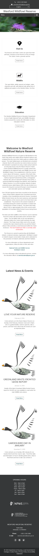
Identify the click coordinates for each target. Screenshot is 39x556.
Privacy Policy (23, 552)
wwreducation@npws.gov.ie (26, 255)
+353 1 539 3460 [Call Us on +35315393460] (21, 2)
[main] (19, 201)
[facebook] (15, 540)
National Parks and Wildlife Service (19, 248)
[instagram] (19, 540)
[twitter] (23, 540)
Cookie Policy (14, 552)
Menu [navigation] (2, 15)
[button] (19, 7)
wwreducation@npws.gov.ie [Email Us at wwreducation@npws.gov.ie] (20, 4)
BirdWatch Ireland (19, 250)
